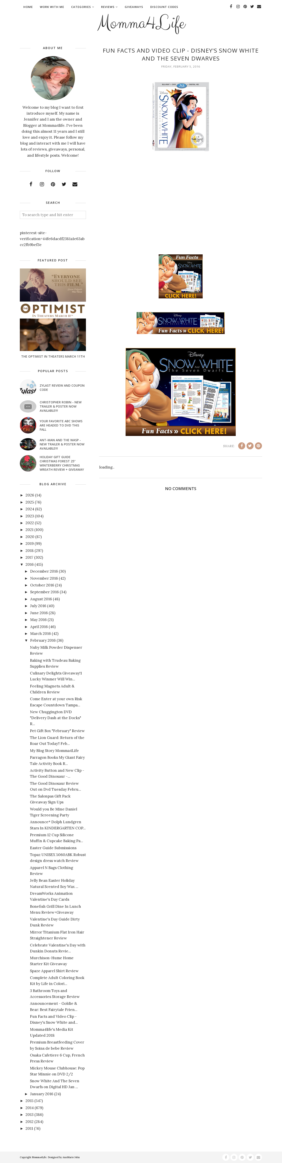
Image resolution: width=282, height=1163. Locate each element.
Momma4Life (141, 23)
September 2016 (44, 592)
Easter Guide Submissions (53, 847)
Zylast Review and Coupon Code (62, 387)
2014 (30, 1107)
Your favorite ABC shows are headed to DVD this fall (61, 425)
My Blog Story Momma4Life (54, 750)
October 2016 (42, 585)
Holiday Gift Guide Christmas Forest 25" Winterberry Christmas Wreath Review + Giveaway (62, 463)
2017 (29, 557)
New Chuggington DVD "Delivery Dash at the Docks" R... (55, 717)
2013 (29, 1114)
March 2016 (40, 633)
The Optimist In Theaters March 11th (53, 356)
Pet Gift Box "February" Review (57, 730)
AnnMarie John (71, 1157)
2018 (30, 550)
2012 (29, 1121)
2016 (30, 564)
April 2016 (39, 626)
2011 (29, 1128)
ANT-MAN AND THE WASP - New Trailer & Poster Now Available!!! (62, 444)
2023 (30, 516)
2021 (29, 529)
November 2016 (44, 578)
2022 (30, 522)
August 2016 (41, 599)
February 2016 (43, 640)
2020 (30, 536)
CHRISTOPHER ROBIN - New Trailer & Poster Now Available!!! (61, 406)
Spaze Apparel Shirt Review (54, 970)
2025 (30, 502)
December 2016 (44, 571)
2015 (29, 1100)
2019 (30, 543)
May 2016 (38, 619)
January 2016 (41, 1093)
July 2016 (38, 605)
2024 (30, 509)
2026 (30, 495)
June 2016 (39, 612)
